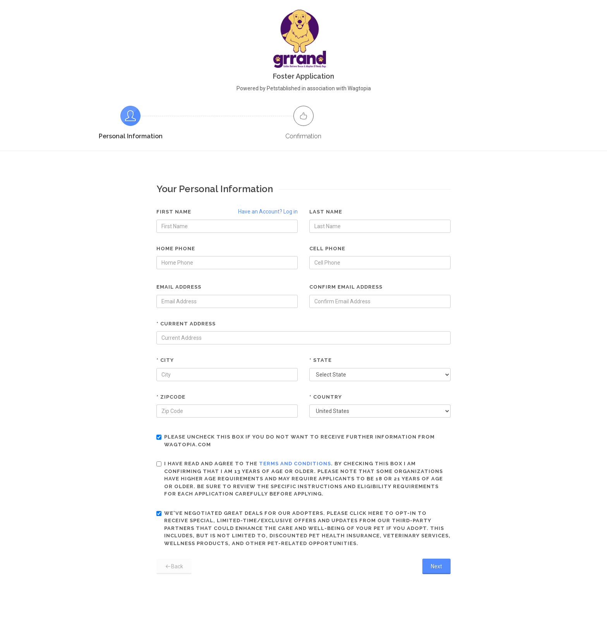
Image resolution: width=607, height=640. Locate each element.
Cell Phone (327, 248)
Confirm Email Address (345, 287)
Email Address (178, 287)
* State (320, 360)
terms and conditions (295, 463)
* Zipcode (170, 397)
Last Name (325, 212)
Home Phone (175, 248)
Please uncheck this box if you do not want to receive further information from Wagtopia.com (295, 440)
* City (165, 360)
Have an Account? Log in (268, 211)
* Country (325, 397)
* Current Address (186, 324)
